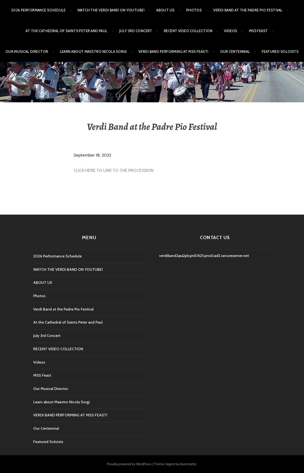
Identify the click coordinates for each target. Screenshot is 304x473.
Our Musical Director (26, 51)
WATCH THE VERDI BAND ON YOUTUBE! (111, 10)
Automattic (188, 464)
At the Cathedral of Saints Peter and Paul (66, 31)
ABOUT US (165, 10)
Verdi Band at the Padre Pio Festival (247, 10)
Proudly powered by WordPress (129, 464)
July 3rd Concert (135, 31)
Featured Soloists (280, 51)
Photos (194, 10)
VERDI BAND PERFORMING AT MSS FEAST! (173, 51)
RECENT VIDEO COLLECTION (188, 31)
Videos (230, 31)
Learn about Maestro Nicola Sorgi (93, 51)
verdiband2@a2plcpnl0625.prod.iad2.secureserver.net (204, 255)
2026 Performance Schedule (38, 10)
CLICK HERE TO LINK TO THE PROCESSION (113, 170)
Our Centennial (235, 51)
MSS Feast (258, 31)
